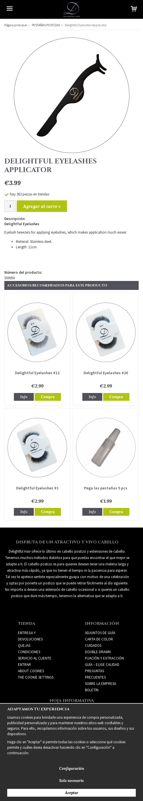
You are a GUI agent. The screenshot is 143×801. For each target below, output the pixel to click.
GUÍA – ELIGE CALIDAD (102, 664)
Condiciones (29, 651)
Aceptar (71, 792)
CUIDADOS (93, 645)
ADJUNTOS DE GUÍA (100, 632)
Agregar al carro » (42, 206)
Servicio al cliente (34, 658)
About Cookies (31, 670)
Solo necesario (71, 780)
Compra (48, 396)
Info (23, 396)
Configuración (71, 768)
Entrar (24, 664)
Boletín (92, 690)
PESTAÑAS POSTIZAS (46, 25)
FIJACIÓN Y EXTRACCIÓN (104, 658)
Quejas (24, 645)
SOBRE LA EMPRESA (100, 683)
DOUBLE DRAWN (98, 651)
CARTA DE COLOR (99, 639)
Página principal (15, 25)
